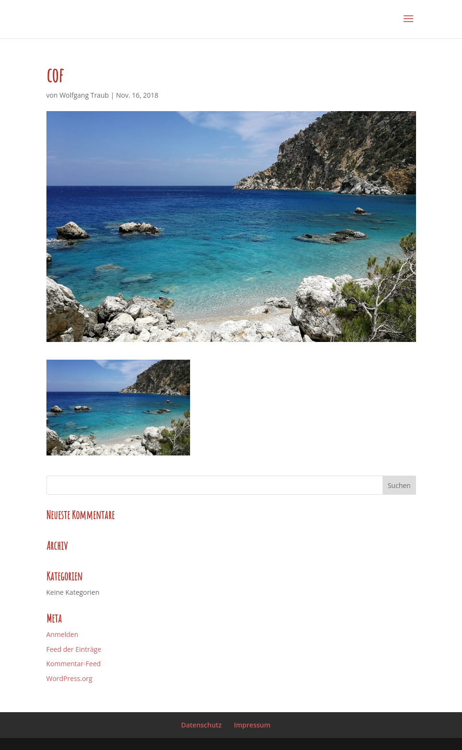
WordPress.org (69, 678)
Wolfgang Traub (84, 95)
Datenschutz (201, 724)
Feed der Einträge (73, 649)
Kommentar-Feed (73, 663)
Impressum (252, 724)
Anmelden (62, 634)
